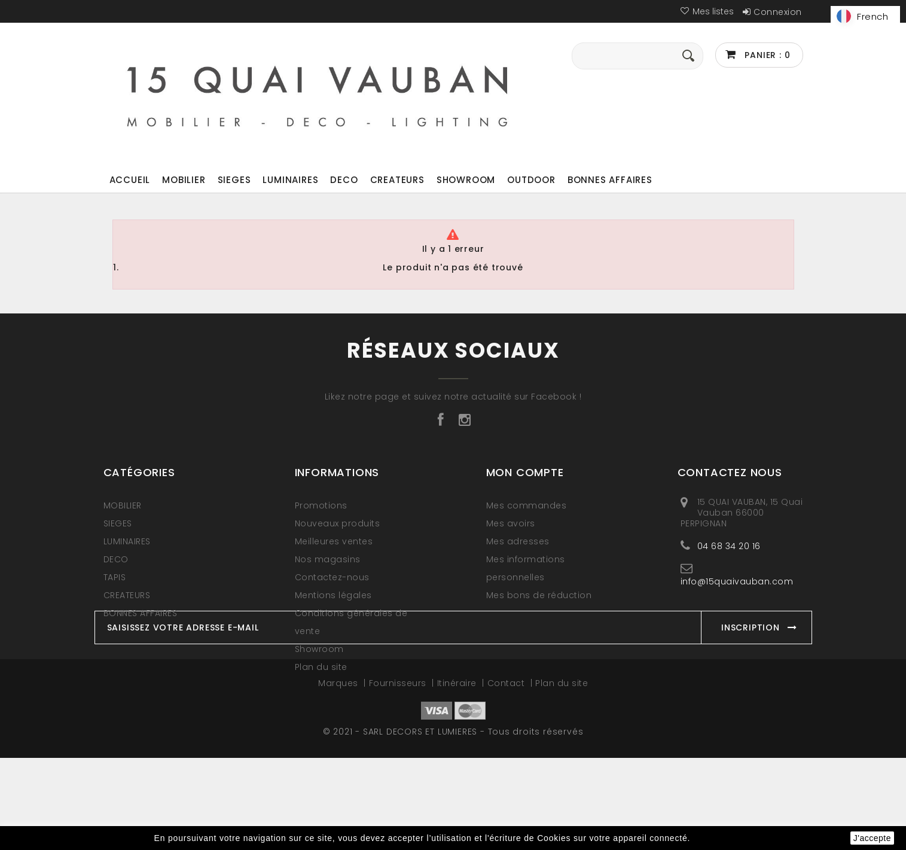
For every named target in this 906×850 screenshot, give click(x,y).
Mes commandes (526, 505)
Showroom (466, 179)
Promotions (321, 505)
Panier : (766, 55)
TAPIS (114, 577)
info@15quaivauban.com (737, 581)
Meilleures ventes (334, 541)
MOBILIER (183, 179)
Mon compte (525, 472)
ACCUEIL (130, 179)
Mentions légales (333, 595)
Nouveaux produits (337, 523)
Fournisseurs (399, 775)
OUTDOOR (531, 179)
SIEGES (234, 179)
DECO (344, 179)
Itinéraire (458, 775)
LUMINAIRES (290, 179)
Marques (339, 775)
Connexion (778, 12)
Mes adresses (518, 541)
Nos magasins (328, 559)
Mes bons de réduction (539, 595)
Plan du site (321, 667)
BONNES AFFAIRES (610, 179)
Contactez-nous (332, 577)
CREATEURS (397, 179)
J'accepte (872, 838)
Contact (507, 775)
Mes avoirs (510, 523)
